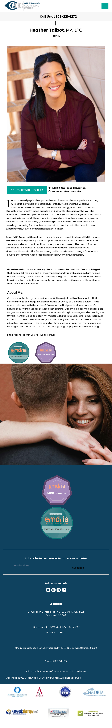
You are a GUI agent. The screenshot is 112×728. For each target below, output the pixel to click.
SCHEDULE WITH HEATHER (27, 190)
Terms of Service (52, 671)
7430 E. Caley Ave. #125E (71, 611)
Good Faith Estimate (74, 671)
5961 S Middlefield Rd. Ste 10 (64, 627)
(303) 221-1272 (59, 661)
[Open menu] (104, 6)
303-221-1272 (66, 16)
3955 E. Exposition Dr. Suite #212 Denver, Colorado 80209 (68, 647)
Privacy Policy (33, 671)
